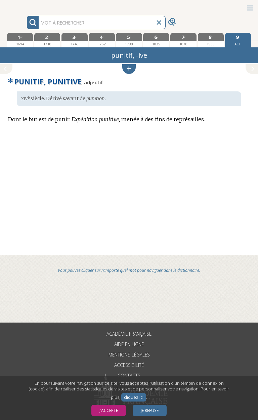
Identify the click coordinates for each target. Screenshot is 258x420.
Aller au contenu (26, 5)
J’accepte (108, 410)
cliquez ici (133, 397)
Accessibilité (129, 365)
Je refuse (150, 410)
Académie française (129, 334)
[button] (129, 69)
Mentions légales (129, 354)
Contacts (129, 375)
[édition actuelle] (238, 40)
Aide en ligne (129, 344)
